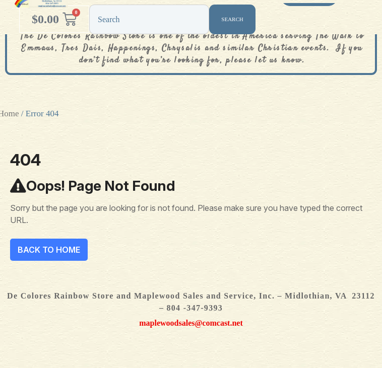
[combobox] (149, 19)
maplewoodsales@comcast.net (191, 323)
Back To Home (49, 250)
